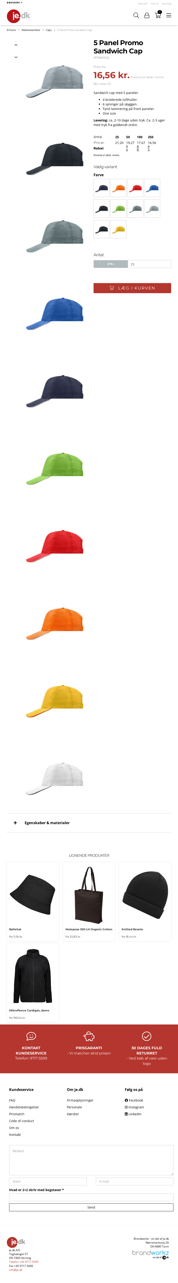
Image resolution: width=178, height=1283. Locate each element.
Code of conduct (21, 1121)
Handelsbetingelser (24, 1107)
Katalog (166, 3)
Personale (74, 1107)
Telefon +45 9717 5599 (23, 1262)
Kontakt (143, 3)
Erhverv (11, 30)
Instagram (134, 1107)
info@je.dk (15, 1270)
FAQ (12, 1100)
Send (91, 1207)
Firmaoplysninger (80, 1100)
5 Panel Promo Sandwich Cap (74, 30)
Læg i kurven (132, 288)
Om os (155, 3)
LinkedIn (133, 1114)
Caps (49, 30)
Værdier (73, 1114)
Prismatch (16, 1114)
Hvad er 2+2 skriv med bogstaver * (36, 1190)
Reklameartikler (31, 30)
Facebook (134, 1100)
